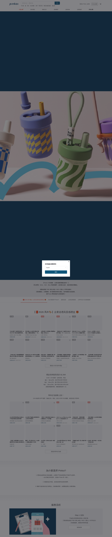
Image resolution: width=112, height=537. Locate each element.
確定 (56, 272)
